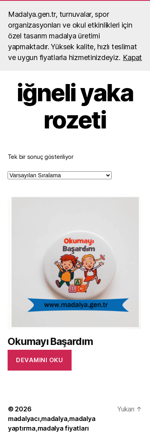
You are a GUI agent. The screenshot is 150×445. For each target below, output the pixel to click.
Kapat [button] (132, 57)
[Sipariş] (60, 175)
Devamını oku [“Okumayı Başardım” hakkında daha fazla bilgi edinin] (39, 360)
